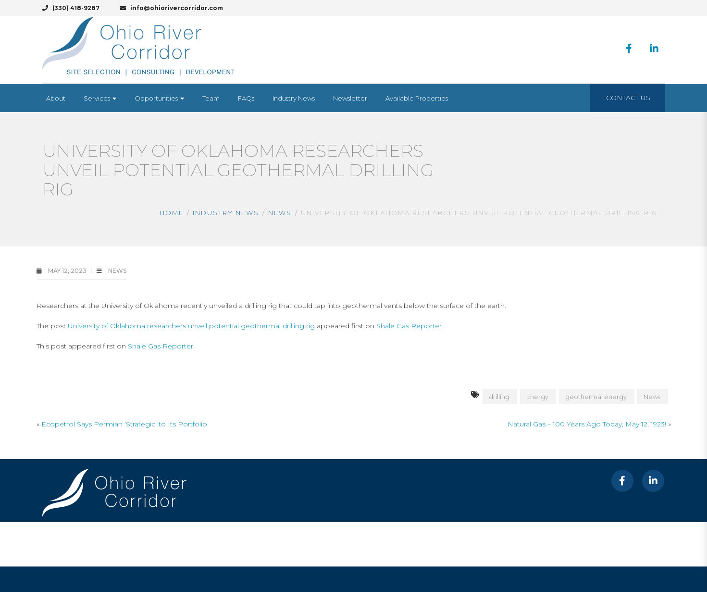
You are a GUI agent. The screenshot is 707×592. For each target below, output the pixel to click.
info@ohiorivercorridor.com (171, 8)
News (280, 213)
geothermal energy (596, 396)
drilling (499, 396)
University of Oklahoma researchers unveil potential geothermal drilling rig (191, 326)
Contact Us (628, 97)
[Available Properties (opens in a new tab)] (417, 98)
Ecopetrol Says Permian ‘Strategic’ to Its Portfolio (124, 424)
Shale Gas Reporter (409, 326)
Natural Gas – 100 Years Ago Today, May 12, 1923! (587, 424)
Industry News (226, 213)
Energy (537, 396)
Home (172, 213)
